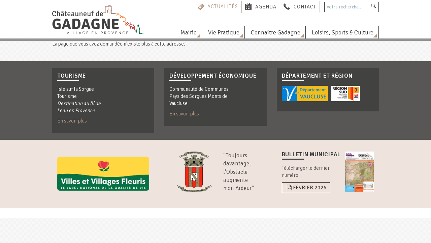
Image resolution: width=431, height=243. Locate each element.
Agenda (265, 6)
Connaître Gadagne (275, 32)
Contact (305, 6)
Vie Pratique (223, 32)
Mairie (188, 32)
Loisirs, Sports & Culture (342, 32)
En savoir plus (72, 121)
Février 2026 (306, 187)
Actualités (222, 6)
